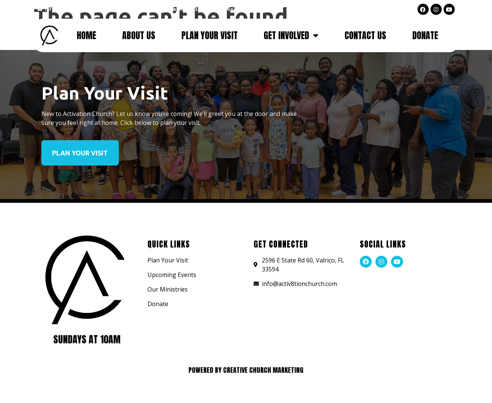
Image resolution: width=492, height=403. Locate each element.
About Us (138, 35)
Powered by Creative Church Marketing (246, 370)
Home (86, 35)
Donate (425, 35)
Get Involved (291, 35)
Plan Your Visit (209, 35)
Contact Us (365, 35)
